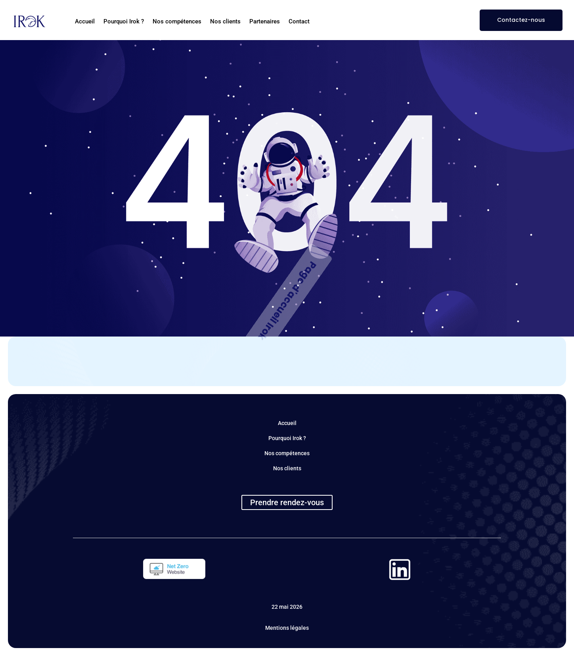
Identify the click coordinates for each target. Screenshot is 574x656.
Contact (299, 21)
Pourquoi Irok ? (123, 21)
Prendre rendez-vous (287, 502)
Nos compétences (177, 21)
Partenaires (264, 21)
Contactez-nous (521, 20)
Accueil (85, 21)
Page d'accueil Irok (287, 300)
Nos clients (225, 21)
